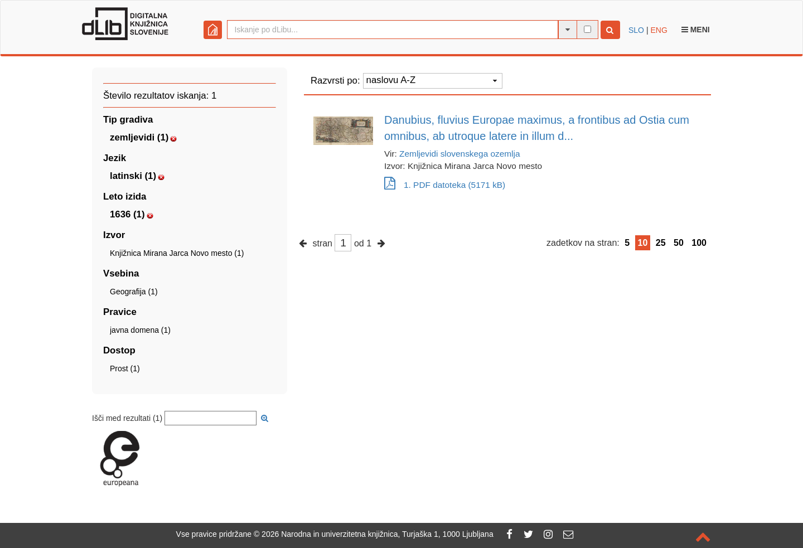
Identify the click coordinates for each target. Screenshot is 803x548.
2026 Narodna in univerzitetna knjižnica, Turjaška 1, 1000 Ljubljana (378, 534)
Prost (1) (125, 368)
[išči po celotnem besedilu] (587, 29)
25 (661, 243)
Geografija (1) (134, 291)
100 (699, 243)
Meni (695, 29)
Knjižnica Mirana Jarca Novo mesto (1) (177, 253)
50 (679, 243)
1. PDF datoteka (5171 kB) (444, 185)
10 (643, 243)
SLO (636, 30)
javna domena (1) (140, 330)
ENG (658, 30)
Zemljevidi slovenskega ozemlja (459, 153)
